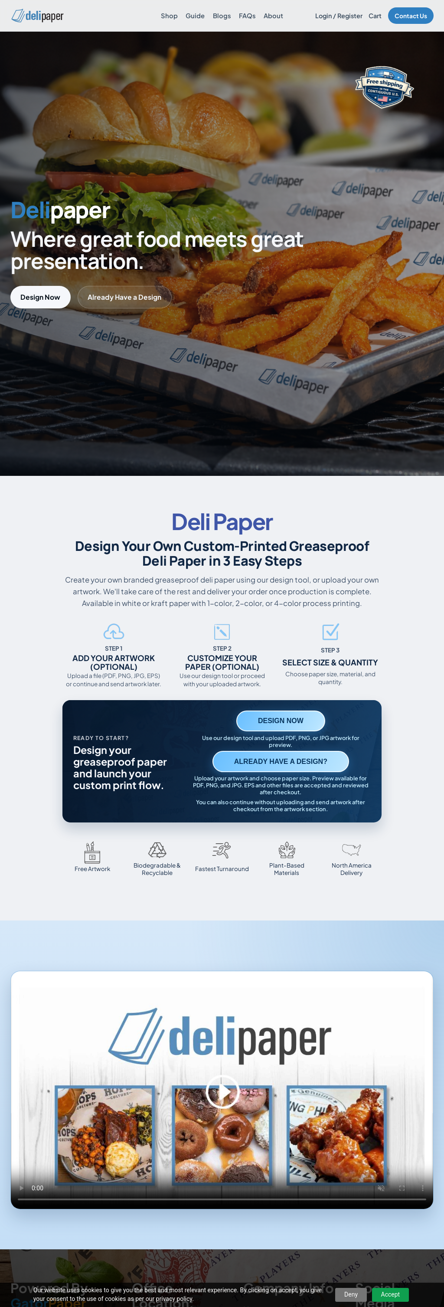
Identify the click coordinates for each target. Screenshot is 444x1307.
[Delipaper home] (37, 16)
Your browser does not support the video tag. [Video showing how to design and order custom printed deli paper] (222, 1090)
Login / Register (338, 16)
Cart (375, 16)
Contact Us (411, 16)
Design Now (40, 297)
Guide (195, 16)
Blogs (222, 16)
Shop (169, 16)
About (273, 16)
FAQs (247, 16)
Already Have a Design (124, 297)
